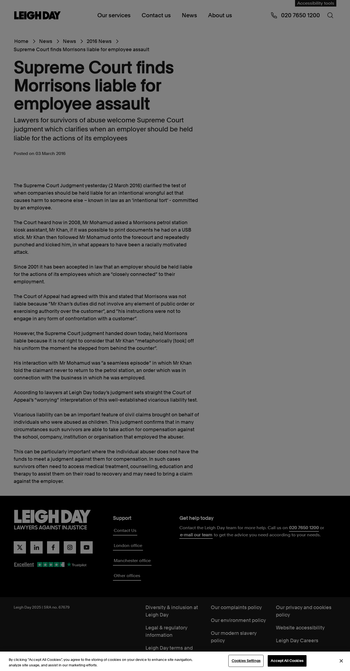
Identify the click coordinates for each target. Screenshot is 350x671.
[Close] (341, 661)
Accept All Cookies (287, 661)
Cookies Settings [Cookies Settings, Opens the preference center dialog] (246, 661)
